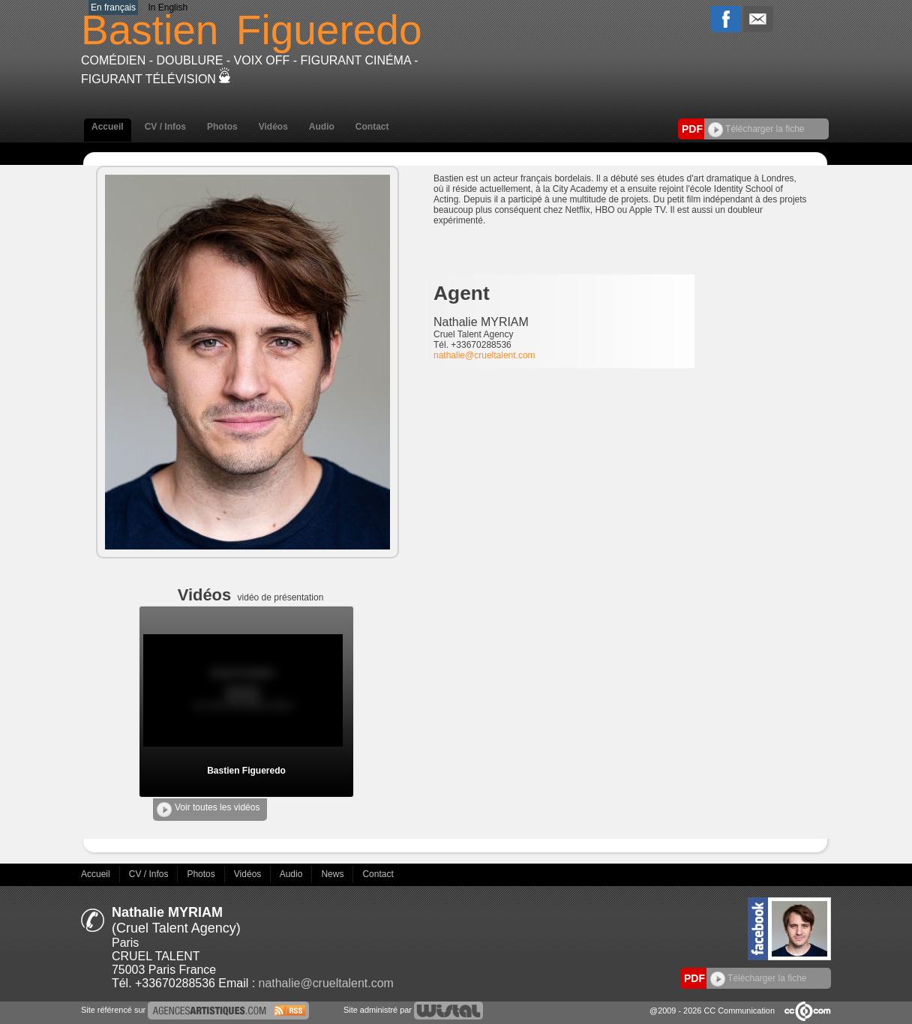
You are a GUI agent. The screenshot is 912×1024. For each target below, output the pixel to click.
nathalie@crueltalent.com (485, 355)
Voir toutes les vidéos (208, 809)
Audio (321, 126)
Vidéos (273, 126)
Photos (222, 126)
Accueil (108, 126)
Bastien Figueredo (246, 770)
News (333, 874)
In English (168, 7)
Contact (372, 126)
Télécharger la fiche (756, 129)
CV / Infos (165, 126)
